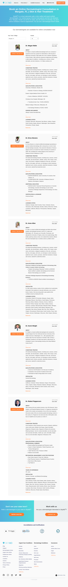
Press (4, 567)
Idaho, (52, 298)
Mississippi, (37, 206)
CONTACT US (51, 514)
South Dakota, (45, 300)
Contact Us (5, 556)
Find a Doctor (24, 2)
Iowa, (40, 303)
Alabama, (28, 204)
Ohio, (32, 206)
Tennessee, (28, 206)
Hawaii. (37, 125)
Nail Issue (36, 557)
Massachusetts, (39, 305)
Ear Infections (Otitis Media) (25, 559)
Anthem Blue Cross (55, 548)
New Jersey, (34, 309)
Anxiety (20, 546)
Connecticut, (29, 125)
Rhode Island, (40, 311)
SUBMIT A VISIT (60, 2)
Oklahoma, (52, 309)
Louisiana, (28, 208)
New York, (44, 309)
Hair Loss (36, 552)
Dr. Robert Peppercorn (33, 401)
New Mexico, (44, 121)
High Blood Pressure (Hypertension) (23, 562)
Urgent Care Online (7, 552)
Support (4, 548)
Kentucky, (28, 305)
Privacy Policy (6, 564)
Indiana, (50, 121)
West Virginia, (49, 313)
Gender (32, 35)
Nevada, (42, 206)
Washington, (45, 123)
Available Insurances (35, 2)
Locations (5, 558)
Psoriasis (36, 559)
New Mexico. (46, 489)
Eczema (36, 550)
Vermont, (32, 313)
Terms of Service (7, 562)
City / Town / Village (12, 35)
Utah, (56, 311)
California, (33, 208)
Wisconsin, (33, 121)
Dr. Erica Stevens (32, 138)
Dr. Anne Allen (31, 223)
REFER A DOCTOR (16, 514)
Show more (28, 65)
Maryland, (45, 305)
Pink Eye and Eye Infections (25, 567)
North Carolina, (35, 307)
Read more (28, 127)
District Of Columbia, (37, 298)
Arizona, (53, 204)
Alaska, (35, 123)
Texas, (44, 204)
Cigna (52, 550)
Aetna (52, 546)
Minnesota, (39, 121)
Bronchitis (21, 550)
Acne (35, 546)
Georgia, (32, 204)
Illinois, (43, 303)
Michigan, (54, 305)
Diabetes (21, 556)
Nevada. (37, 388)
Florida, (34, 125)
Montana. (55, 313)
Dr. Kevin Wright (31, 326)
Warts (35, 564)
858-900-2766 (50, 2)
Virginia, (54, 208)
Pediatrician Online (7, 554)
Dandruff (36, 548)
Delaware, (44, 298)
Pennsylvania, (43, 208)
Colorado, (28, 121)
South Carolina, (29, 123)
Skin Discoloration (38, 561)
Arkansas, (41, 302)
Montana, (30, 480)
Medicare (53, 552)
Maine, (50, 305)
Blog (4, 546)
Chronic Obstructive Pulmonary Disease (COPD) (25, 553)
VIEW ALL (21, 571)
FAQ (43, 2)
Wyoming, (28, 302)
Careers (4, 560)
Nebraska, (49, 208)
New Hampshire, (52, 123)
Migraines (21, 565)
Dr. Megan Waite (31, 45)
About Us (16, 2)
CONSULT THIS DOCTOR (17, 53)
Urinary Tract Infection (24, 569)
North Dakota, (42, 307)
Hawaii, (49, 298)
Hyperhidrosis (37, 555)
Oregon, (54, 121)
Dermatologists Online (8, 550)
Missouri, (39, 123)
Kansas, (51, 303)
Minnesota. (28, 210)
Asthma (20, 548)
